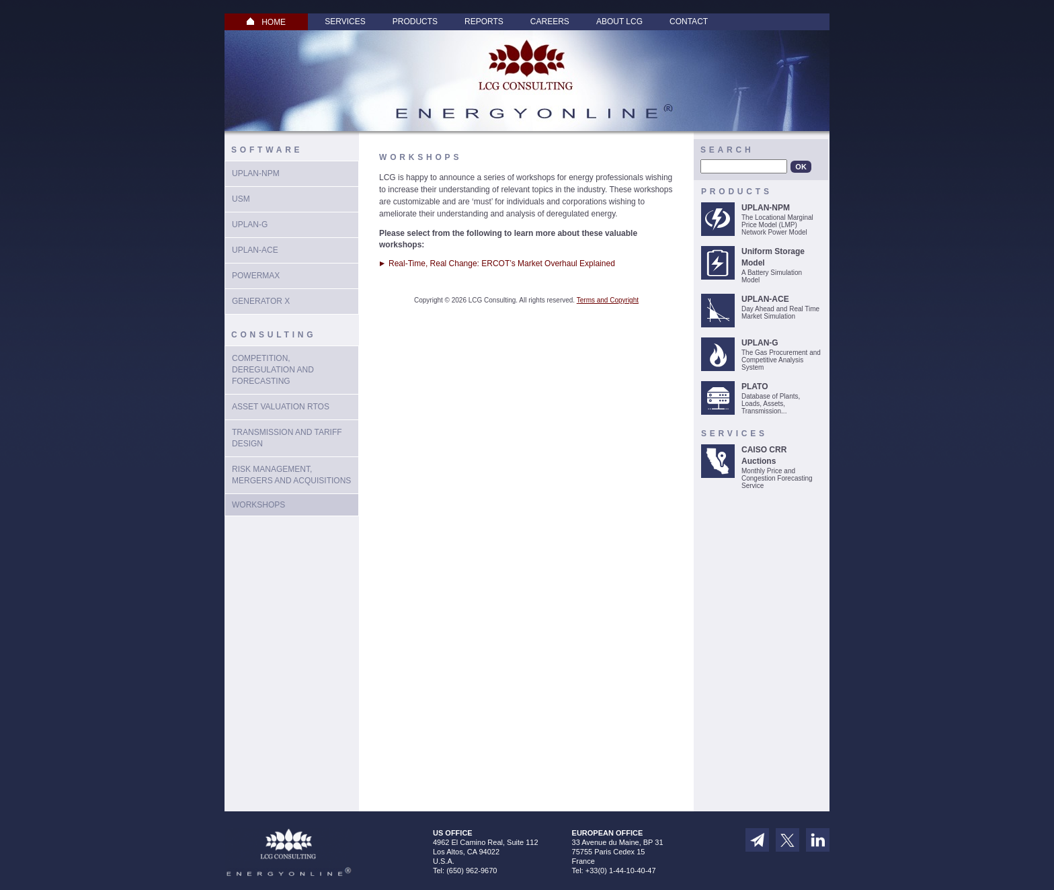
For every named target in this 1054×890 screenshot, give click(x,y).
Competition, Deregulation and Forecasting (273, 370)
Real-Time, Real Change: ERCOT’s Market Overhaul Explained (502, 263)
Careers (549, 21)
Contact (689, 21)
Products (415, 21)
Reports (483, 21)
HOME (266, 22)
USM (241, 199)
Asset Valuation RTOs (280, 406)
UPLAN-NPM (256, 173)
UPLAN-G (759, 343)
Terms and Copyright (608, 300)
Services (345, 21)
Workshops (258, 505)
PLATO (754, 386)
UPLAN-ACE (255, 250)
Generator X (261, 301)
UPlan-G (250, 224)
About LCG (619, 21)
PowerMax (256, 275)
